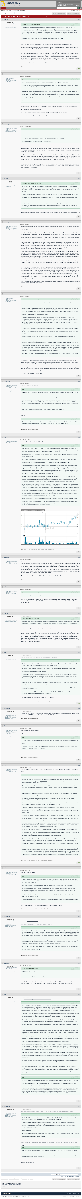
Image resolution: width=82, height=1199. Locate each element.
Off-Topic (14, 10)
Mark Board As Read (25, 1196)
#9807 (79, 381)
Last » (31, 13)
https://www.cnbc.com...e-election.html (38, 106)
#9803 (79, 123)
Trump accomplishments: (32, 385)
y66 (5, 437)
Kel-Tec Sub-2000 (43, 781)
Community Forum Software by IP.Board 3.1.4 (71, 1196)
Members (9, 8)
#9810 (79, 587)
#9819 (79, 994)
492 (23, 13)
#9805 (79, 222)
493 (26, 13)
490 (18, 13)
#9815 (79, 765)
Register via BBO (62, 5)
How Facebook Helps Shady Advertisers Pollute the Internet (37, 999)
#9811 (79, 613)
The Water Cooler (21, 10)
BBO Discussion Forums (6, 10)
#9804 (79, 178)
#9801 (79, 19)
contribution (40, 657)
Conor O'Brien (27, 872)
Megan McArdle (30, 599)
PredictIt (32, 448)
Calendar (14, 8)
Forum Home (9, 1196)
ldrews (6, 74)
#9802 (79, 74)
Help (77, 5)
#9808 (79, 437)
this (24, 415)
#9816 (79, 868)
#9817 (79, 916)
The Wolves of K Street (29, 441)
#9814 (79, 726)
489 (15, 13)
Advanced (81, 8)
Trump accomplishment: (32, 921)
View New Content (74, 10)
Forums (3, 8)
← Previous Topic (63, 1176)
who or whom (76, 600)
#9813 (79, 708)
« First (10, 13)
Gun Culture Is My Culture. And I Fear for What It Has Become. (38, 769)
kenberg (6, 19)
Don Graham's (49, 262)
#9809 (79, 557)
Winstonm (7, 381)
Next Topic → (77, 1176)
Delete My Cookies (16, 1196)
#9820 (79, 1106)
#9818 (79, 963)
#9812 (79, 652)
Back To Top (4, 1196)
